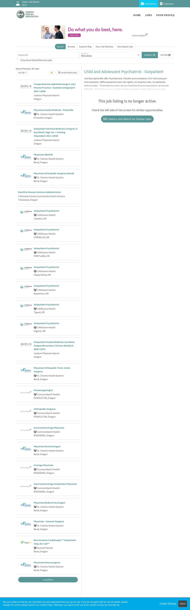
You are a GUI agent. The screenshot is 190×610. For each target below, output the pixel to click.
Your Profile (165, 15)
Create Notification (67, 72)
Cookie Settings (168, 603)
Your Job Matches (104, 46)
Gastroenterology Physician (49, 427)
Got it (183, 603)
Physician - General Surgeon (49, 521)
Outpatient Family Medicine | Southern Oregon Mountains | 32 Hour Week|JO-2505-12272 (54, 345)
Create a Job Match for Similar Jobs (127, 119)
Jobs (148, 15)
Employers (167, 4)
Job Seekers (148, 4)
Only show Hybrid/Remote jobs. (36, 60)
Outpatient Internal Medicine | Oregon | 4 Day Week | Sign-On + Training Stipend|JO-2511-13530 (55, 132)
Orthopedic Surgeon (45, 408)
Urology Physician (43, 465)
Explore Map (85, 46)
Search (60, 46)
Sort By (21, 72)
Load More (48, 579)
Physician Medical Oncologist (49, 502)
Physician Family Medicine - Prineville (53, 109)
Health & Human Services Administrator (39, 192)
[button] (165, 55)
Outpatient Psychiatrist (46, 210)
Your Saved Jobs (125, 46)
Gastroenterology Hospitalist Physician (55, 483)
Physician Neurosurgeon (47, 562)
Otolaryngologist (43, 390)
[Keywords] (48, 55)
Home (137, 15)
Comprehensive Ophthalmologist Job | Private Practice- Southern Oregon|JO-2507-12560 (55, 88)
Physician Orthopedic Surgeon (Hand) (54, 173)
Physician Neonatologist (47, 446)
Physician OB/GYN (43, 154)
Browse (71, 46)
